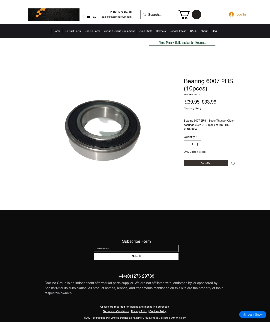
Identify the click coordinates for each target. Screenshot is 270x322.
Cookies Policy (157, 311)
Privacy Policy (139, 311)
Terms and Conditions (116, 311)
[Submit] (136, 256)
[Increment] (197, 144)
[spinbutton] (192, 144)
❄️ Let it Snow (252, 314)
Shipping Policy (193, 108)
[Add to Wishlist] (233, 163)
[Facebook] (83, 17)
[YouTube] (89, 17)
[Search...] (157, 14)
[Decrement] (187, 144)
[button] (189, 14)
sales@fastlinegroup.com (117, 16)
